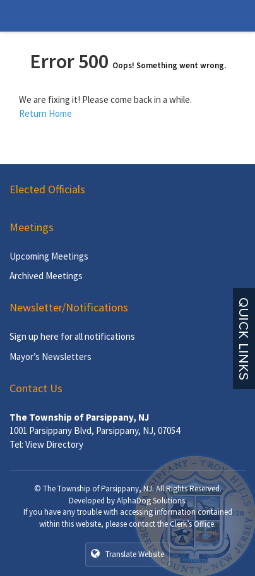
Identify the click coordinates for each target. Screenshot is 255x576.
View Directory (54, 444)
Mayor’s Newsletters (50, 357)
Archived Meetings (46, 276)
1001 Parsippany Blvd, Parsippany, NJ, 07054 (94, 430)
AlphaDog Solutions (151, 500)
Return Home (45, 113)
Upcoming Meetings (48, 256)
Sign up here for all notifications (72, 336)
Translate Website (127, 554)
